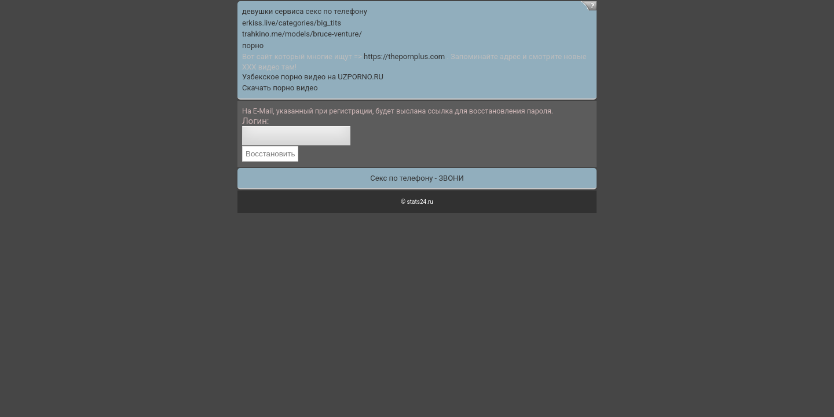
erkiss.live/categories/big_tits (291, 23)
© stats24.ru (417, 202)
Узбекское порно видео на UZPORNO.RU (312, 76)
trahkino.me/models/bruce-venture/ (302, 34)
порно (253, 45)
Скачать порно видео (280, 87)
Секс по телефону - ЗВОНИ (416, 178)
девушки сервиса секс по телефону (304, 11)
